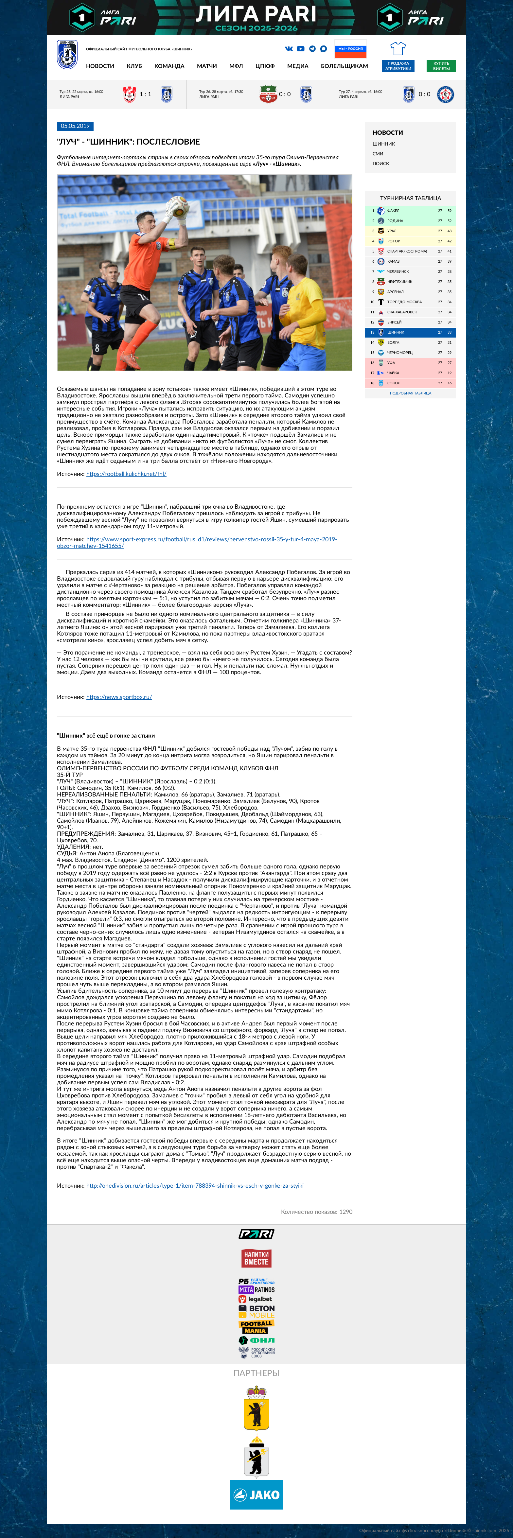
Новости (100, 66)
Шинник (384, 144)
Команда (169, 66)
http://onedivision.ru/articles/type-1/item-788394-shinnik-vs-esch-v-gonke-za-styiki (195, 1186)
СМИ (378, 154)
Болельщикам (344, 66)
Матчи (207, 66)
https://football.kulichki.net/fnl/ (126, 474)
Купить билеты (441, 66)
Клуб (134, 66)
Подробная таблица (410, 393)
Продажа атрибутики (398, 66)
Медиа (298, 66)
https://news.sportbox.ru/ (119, 697)
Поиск (381, 164)
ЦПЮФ (265, 66)
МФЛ (236, 66)
